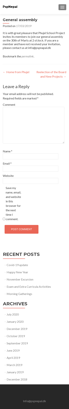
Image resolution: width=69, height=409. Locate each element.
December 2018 (17, 379)
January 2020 (15, 321)
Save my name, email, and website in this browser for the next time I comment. (13, 203)
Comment (9, 104)
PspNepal (10, 7)
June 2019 (13, 350)
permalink (28, 56)
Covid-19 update (17, 265)
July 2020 (13, 314)
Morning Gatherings (19, 294)
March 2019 (14, 365)
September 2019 (17, 343)
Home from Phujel (16, 72)
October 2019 (16, 336)
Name (7, 151)
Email (7, 163)
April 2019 (13, 357)
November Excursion (20, 279)
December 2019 (17, 328)
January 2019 (15, 372)
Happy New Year (17, 272)
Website (8, 175)
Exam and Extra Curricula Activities (29, 286)
